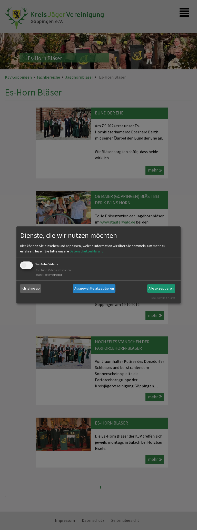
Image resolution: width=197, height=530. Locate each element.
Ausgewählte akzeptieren (94, 288)
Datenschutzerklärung (87, 251)
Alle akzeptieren (161, 288)
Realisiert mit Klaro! (163, 298)
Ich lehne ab (31, 288)
